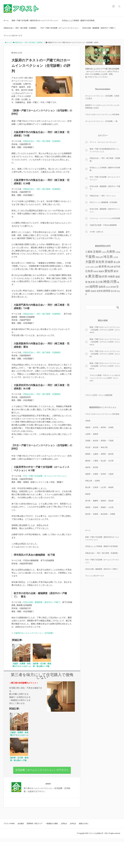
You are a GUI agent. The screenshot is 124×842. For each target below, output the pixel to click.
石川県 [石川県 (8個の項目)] (99, 282)
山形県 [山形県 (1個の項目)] (92, 267)
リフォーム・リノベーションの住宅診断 (105, 218)
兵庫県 (97, 481)
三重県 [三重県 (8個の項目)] (89, 251)
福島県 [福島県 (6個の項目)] (102, 286)
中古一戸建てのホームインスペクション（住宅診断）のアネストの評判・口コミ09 (105, 354)
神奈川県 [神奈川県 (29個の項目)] (110, 282)
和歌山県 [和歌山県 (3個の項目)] (99, 257)
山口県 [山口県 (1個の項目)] (87, 267)
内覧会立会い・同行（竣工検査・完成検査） (21, 28)
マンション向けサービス (13, 35)
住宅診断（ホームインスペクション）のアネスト (42, 772)
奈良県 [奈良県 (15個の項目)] (100, 261)
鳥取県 (87, 494)
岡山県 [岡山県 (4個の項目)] (110, 267)
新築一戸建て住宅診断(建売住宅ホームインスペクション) (104, 150)
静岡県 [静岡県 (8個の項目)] (106, 291)
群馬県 (103, 441)
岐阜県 (110, 454)
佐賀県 (95, 507)
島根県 (110, 487)
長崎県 (103, 507)
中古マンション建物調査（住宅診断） (104, 202)
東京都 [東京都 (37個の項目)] (93, 276)
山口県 (103, 487)
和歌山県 (88, 481)
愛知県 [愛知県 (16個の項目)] (109, 271)
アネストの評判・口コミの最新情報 (98, 395)
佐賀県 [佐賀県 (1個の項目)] (104, 252)
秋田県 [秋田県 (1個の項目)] (108, 287)
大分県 (110, 507)
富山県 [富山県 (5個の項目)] (117, 262)
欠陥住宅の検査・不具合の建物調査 (103, 225)
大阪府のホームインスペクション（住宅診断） (34, 633)
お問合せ (64, 827)
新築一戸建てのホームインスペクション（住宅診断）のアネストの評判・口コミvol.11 (105, 342)
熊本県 (87, 514)
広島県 (95, 487)
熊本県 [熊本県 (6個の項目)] (91, 282)
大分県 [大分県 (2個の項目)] (115, 257)
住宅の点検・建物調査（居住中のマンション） (105, 210)
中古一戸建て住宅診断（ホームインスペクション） (59, 28)
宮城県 (110, 427)
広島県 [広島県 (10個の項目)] (89, 271)
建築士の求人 (84, 827)
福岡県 (87, 507)
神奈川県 (104, 447)
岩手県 (95, 427)
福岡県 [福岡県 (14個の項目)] (93, 286)
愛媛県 (95, 501)
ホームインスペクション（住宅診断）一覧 (101, 121)
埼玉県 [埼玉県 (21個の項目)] (108, 256)
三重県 (95, 461)
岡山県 (87, 487)
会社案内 (21, 827)
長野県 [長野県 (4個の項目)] (100, 291)
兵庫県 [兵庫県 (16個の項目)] (110, 251)
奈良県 (103, 474)
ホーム (6, 20)
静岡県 (87, 454)
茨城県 (87, 441)
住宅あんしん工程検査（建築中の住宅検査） (79, 20)
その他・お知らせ (96, 232)
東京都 (95, 447)
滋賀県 (87, 474)
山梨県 (95, 454)
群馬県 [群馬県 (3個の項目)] (113, 287)
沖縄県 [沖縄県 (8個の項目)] (111, 276)
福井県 (87, 467)
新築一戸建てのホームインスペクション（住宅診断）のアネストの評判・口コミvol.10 (105, 366)
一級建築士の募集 (51, 827)
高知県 (110, 501)
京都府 (95, 474)
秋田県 (103, 427)
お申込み (73, 827)
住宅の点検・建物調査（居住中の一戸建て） (99, 28)
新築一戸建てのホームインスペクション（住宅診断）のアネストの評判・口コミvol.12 (105, 330)
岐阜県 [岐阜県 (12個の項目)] (103, 266)
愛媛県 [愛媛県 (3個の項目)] (101, 271)
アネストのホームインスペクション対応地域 (102, 114)
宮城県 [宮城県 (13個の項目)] (109, 261)
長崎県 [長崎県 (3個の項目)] (93, 291)
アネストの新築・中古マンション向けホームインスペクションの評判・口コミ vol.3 (105, 378)
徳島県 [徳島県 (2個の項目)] (95, 271)
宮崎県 (95, 514)
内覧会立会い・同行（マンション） (103, 196)
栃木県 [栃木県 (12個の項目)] (103, 276)
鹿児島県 (104, 514)
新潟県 (95, 467)
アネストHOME (9, 827)
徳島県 (103, 501)
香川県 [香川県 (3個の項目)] (113, 291)
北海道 (87, 421)
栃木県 (95, 441)
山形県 (87, 434)
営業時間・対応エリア (34, 827)
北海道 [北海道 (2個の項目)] (118, 252)
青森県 (87, 427)
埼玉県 (87, 447)
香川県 (87, 501)
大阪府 (110, 474)
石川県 (110, 461)
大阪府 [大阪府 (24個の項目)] (90, 262)
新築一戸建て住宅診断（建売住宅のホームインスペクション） (35, 20)
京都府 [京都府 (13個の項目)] (97, 251)
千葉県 (110, 441)
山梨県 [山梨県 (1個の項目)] (96, 267)
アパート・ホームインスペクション (103, 142)
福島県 (95, 434)
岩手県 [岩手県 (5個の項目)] (117, 267)
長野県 (103, 454)
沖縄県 (112, 514)
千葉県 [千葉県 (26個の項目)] (90, 257)
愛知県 (87, 461)
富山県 (103, 461)
